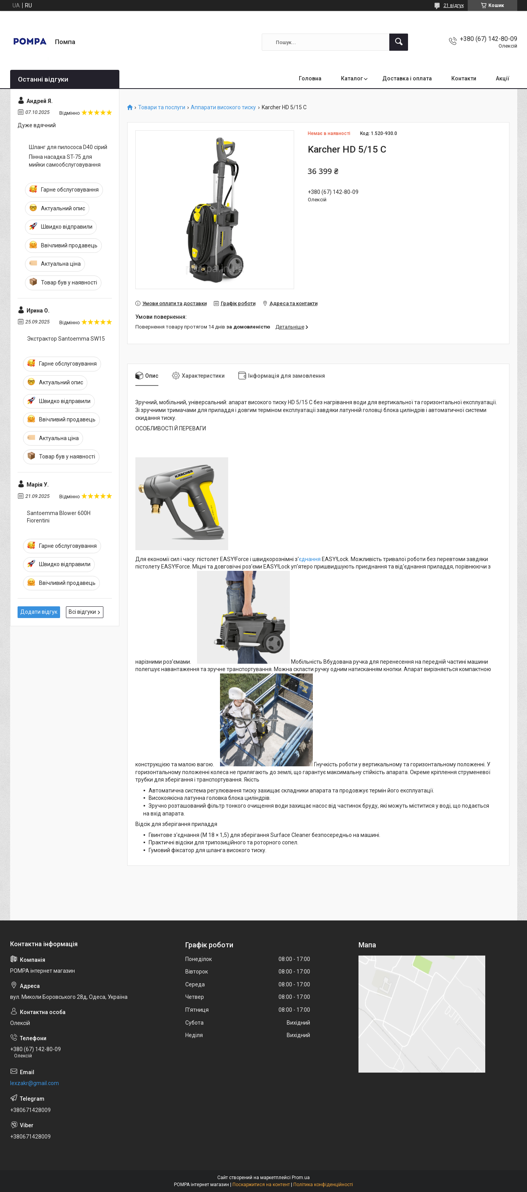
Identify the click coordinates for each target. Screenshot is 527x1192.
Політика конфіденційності (323, 1184)
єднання (310, 559)
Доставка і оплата (407, 78)
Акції (502, 78)
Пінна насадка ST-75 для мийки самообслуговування (65, 161)
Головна (310, 78)
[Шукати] (398, 42)
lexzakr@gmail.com (34, 1083)
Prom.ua (301, 1177)
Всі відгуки (82, 612)
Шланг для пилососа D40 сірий (68, 147)
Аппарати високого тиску (223, 107)
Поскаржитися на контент (261, 1184)
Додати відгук (38, 612)
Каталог (352, 78)
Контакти (463, 78)
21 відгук (454, 5)
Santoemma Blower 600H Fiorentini (58, 517)
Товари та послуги (161, 107)
